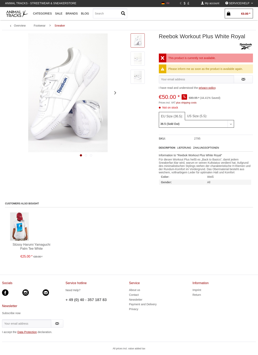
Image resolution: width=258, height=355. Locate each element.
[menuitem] (210, 3)
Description (167, 147)
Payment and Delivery (143, 304)
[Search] (110, 13)
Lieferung (184, 147)
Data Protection (27, 332)
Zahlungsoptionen (206, 147)
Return (196, 294)
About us (134, 290)
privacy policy (207, 87)
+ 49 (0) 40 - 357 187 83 (86, 300)
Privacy (133, 309)
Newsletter (135, 299)
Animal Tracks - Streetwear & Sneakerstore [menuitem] (40, 3)
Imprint (196, 290)
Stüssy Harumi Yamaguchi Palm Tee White (31, 246)
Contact (134, 294)
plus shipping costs (186, 102)
